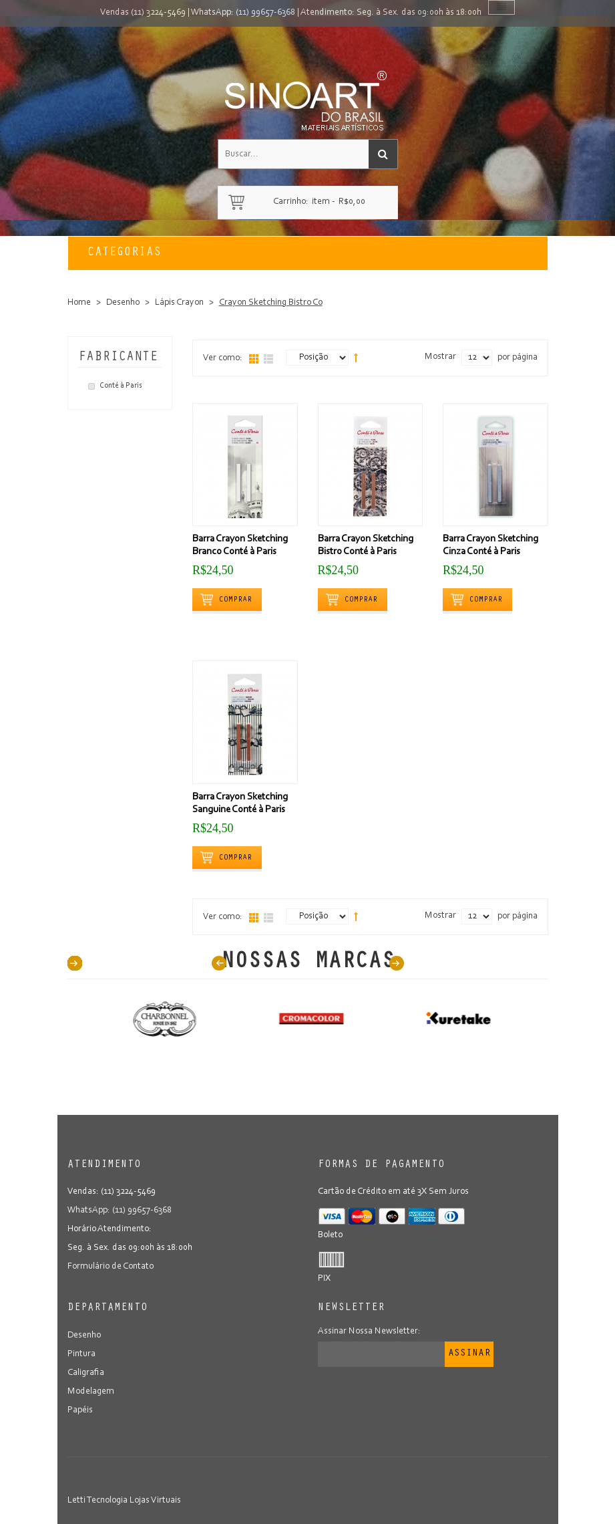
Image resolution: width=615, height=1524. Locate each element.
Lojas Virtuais (155, 1500)
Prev (219, 963)
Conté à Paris (120, 386)
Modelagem (90, 1391)
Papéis (80, 1410)
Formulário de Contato (110, 1266)
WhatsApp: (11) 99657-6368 (243, 12)
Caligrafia (85, 1373)
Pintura (81, 1354)
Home (79, 302)
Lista (268, 359)
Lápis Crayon (179, 302)
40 (74, 963)
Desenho (123, 302)
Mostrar (440, 357)
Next (396, 963)
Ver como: (222, 358)
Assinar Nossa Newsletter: (369, 1331)
